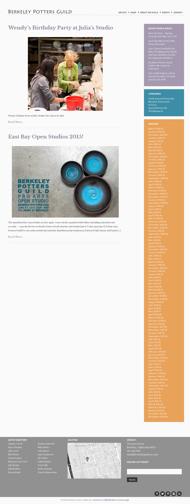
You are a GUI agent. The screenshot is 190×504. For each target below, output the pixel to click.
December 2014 (156, 413)
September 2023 (156, 178)
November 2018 (156, 299)
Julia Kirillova (14, 469)
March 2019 (154, 290)
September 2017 (156, 336)
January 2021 (155, 246)
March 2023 (154, 187)
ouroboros (97, 500)
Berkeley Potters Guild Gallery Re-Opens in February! (160, 65)
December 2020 (156, 249)
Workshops (154, 111)
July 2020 (153, 255)
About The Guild (149, 12)
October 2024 (155, 159)
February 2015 (155, 407)
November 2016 (156, 358)
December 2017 (156, 327)
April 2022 (153, 215)
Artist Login (123, 500)
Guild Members (110, 500)
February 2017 (155, 351)
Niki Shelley (43, 447)
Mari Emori (13, 454)
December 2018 (156, 296)
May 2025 (153, 147)
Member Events (156, 102)
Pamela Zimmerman (47, 472)
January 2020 (155, 265)
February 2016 (155, 373)
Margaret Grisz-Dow (17, 462)
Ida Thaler (43, 458)
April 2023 (153, 184)
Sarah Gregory (15, 458)
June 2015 (153, 395)
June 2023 (153, 181)
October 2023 (155, 175)
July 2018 (153, 305)
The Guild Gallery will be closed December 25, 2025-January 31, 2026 (162, 76)
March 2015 (154, 404)
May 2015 (153, 398)
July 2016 (153, 364)
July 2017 (153, 339)
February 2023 (156, 190)
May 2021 (153, 240)
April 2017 (153, 348)
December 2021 (156, 224)
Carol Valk (43, 465)
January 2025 (155, 153)
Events (166, 12)
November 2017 (156, 330)
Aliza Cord (13, 451)
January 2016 (155, 376)
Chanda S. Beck (15, 444)
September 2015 (156, 385)
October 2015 (155, 382)
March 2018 (154, 317)
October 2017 (155, 333)
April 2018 (153, 314)
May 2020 (153, 259)
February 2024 (156, 166)
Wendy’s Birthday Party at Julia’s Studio (60, 28)
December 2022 (156, 194)
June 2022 (153, 209)
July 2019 (153, 277)
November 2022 (156, 197)
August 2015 (154, 389)
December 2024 (156, 156)
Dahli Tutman (44, 462)
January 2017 (155, 355)
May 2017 (153, 345)
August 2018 (154, 302)
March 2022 (154, 218)
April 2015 (153, 401)
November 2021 (156, 228)
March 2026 (154, 128)
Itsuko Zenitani (45, 469)
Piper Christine (15, 447)
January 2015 (155, 410)
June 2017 (153, 342)
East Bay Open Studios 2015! (45, 137)
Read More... (16, 121)
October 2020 (155, 252)
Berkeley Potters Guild (40, 7)
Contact (178, 12)
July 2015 (153, 392)
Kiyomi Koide (14, 472)
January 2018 (155, 324)
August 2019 (154, 274)
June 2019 (153, 280)
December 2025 (156, 135)
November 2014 (156, 416)
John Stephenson (46, 454)
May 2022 (153, 212)
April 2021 (153, 243)
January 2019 (155, 293)
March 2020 (154, 262)
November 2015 (156, 379)
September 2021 (156, 234)
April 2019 (153, 286)
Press (151, 105)
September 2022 (156, 203)
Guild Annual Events (159, 98)
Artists (122, 12)
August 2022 (154, 206)
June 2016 (153, 367)
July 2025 (153, 144)
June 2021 (153, 237)
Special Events (155, 108)
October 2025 (155, 138)
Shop (133, 12)
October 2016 (155, 361)
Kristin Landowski (46, 444)
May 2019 (153, 283)
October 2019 (155, 271)
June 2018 (153, 308)
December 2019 (156, 268)
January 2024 (155, 169)
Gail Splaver (43, 451)
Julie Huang (13, 465)
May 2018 (153, 311)
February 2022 (156, 221)
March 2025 (154, 150)
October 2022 (155, 200)
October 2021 (155, 231)
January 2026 (155, 132)
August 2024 (154, 163)
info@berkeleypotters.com (142, 454)
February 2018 (155, 321)
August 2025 (154, 141)
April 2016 (153, 370)
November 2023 (156, 172)
